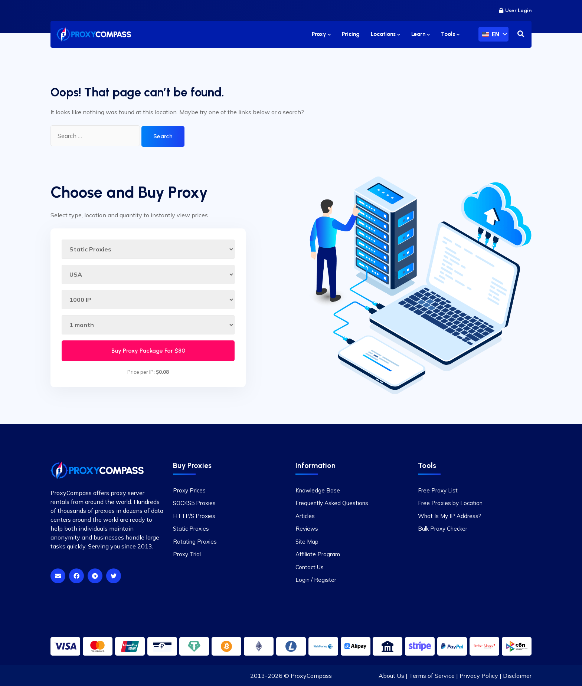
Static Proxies (191, 528)
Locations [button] (385, 34)
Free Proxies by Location (450, 503)
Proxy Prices (189, 490)
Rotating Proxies (195, 541)
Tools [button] (450, 34)
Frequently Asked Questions (331, 503)
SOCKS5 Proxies (194, 503)
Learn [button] (420, 34)
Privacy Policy (479, 675)
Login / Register (315, 579)
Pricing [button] (351, 34)
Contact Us (309, 567)
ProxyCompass (311, 675)
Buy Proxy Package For (148, 350)
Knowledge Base (317, 490)
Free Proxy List (438, 490)
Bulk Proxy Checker (442, 528)
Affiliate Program (317, 554)
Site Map (306, 541)
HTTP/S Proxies (194, 516)
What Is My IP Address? (449, 516)
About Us (391, 675)
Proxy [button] (321, 34)
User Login (515, 10)
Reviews (306, 528)
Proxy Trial (187, 554)
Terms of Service (432, 675)
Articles (305, 516)
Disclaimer (517, 675)
